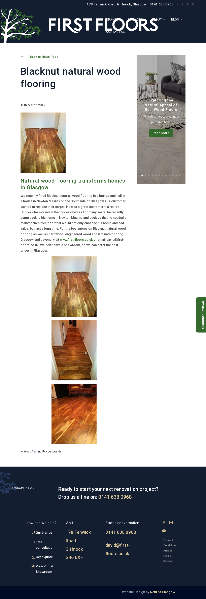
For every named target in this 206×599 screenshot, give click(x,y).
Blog (175, 19)
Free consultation (45, 544)
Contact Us (115, 31)
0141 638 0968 (161, 4)
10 (173, 175)
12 (179, 175)
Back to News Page (44, 56)
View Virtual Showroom (44, 569)
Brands (112, 19)
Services (135, 19)
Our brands (44, 533)
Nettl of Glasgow (162, 592)
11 (176, 175)
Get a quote (44, 557)
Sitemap (168, 561)
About (156, 19)
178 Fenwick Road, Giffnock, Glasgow (116, 4)
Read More (160, 133)
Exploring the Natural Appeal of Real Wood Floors (161, 105)
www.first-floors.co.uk (76, 240)
